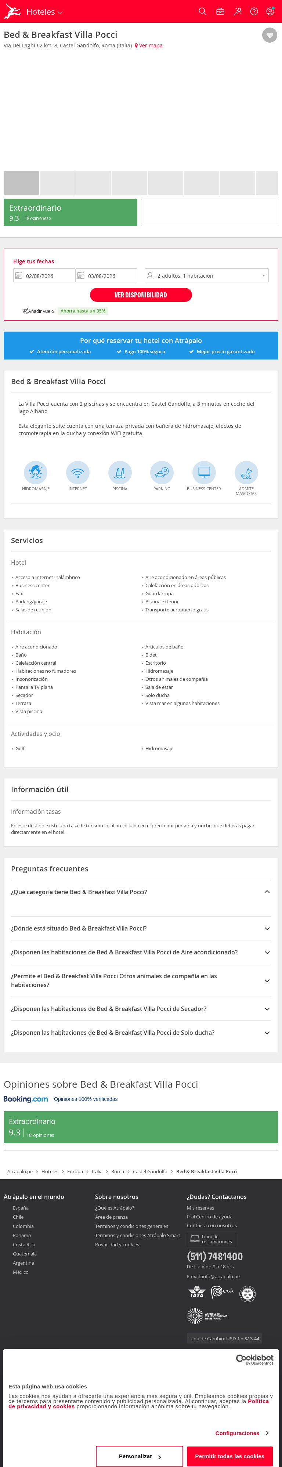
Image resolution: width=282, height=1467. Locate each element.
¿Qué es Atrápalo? (114, 1207)
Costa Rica (24, 1244)
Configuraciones (238, 1427)
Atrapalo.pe (20, 1171)
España (21, 1207)
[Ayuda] (254, 11)
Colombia (23, 1226)
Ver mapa (149, 45)
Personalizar (140, 1450)
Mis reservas (200, 1208)
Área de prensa (111, 1217)
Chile (18, 1217)
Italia (97, 1171)
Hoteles (49, 1171)
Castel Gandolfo (150, 1171)
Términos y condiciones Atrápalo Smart (137, 1235)
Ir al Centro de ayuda (209, 1217)
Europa (75, 1171)
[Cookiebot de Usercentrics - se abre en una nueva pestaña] (241, 1353)
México (21, 1272)
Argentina (23, 1263)
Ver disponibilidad (141, 294)
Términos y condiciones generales (131, 1226)
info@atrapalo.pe (221, 1276)
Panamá (22, 1235)
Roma (117, 1171)
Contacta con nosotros (212, 1226)
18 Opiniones (38, 218)
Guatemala (25, 1253)
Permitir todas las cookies (230, 1450)
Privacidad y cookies (117, 1244)
